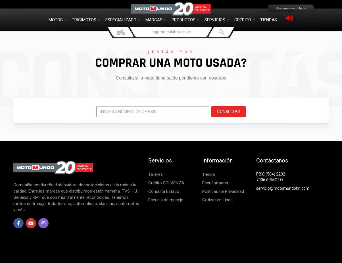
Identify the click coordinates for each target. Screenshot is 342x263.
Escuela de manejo (165, 200)
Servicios (217, 19)
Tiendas (268, 19)
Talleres (155, 174)
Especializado (122, 19)
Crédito (244, 19)
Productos (185, 19)
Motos (57, 19)
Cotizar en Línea (217, 200)
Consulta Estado (163, 191)
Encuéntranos (215, 182)
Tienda (208, 174)
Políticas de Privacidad (223, 191)
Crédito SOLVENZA (166, 182)
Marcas (155, 19)
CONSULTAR (228, 111)
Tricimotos (86, 19)
